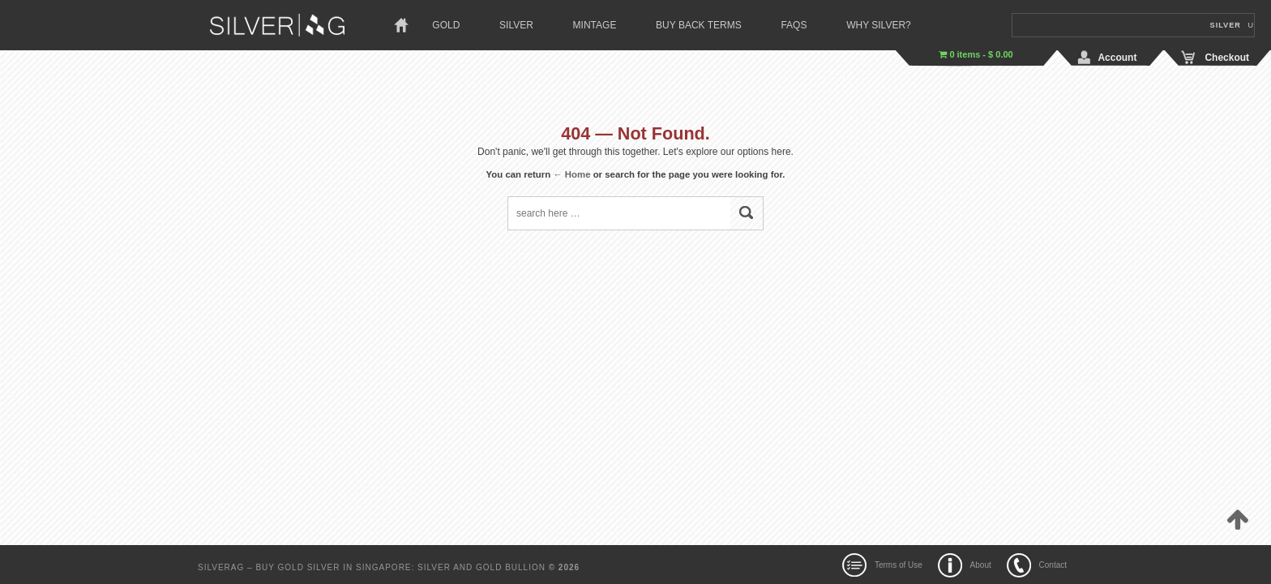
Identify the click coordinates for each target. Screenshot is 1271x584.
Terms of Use (898, 564)
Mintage (595, 25)
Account (1117, 57)
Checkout (1227, 57)
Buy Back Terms (699, 25)
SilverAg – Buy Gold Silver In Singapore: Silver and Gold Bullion (373, 567)
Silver (516, 25)
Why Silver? (878, 25)
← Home (571, 174)
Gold (446, 25)
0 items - (975, 54)
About (980, 564)
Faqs (794, 25)
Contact (1053, 564)
